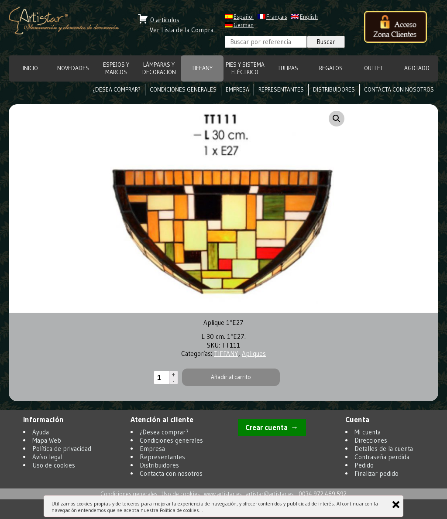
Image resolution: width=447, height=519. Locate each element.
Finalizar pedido (376, 473)
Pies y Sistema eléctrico (245, 68)
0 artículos (164, 20)
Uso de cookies (53, 465)
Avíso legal (47, 457)
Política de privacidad (61, 448)
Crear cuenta (266, 427)
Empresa (237, 89)
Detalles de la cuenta (383, 448)
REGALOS (331, 68)
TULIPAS (288, 68)
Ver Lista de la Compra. (182, 30)
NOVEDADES (73, 68)
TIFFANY (202, 68)
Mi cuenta (367, 432)
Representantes (281, 89)
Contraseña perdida (381, 457)
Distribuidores (334, 89)
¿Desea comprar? (117, 89)
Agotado (417, 68)
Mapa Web (46, 440)
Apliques (254, 353)
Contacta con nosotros (399, 89)
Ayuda (40, 432)
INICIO (30, 68)
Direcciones (370, 440)
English (309, 16)
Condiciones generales (183, 89)
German (244, 25)
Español (244, 16)
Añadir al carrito (231, 377)
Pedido (364, 465)
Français (276, 16)
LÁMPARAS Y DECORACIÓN (159, 68)
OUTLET (373, 68)
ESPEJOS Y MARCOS (116, 68)
